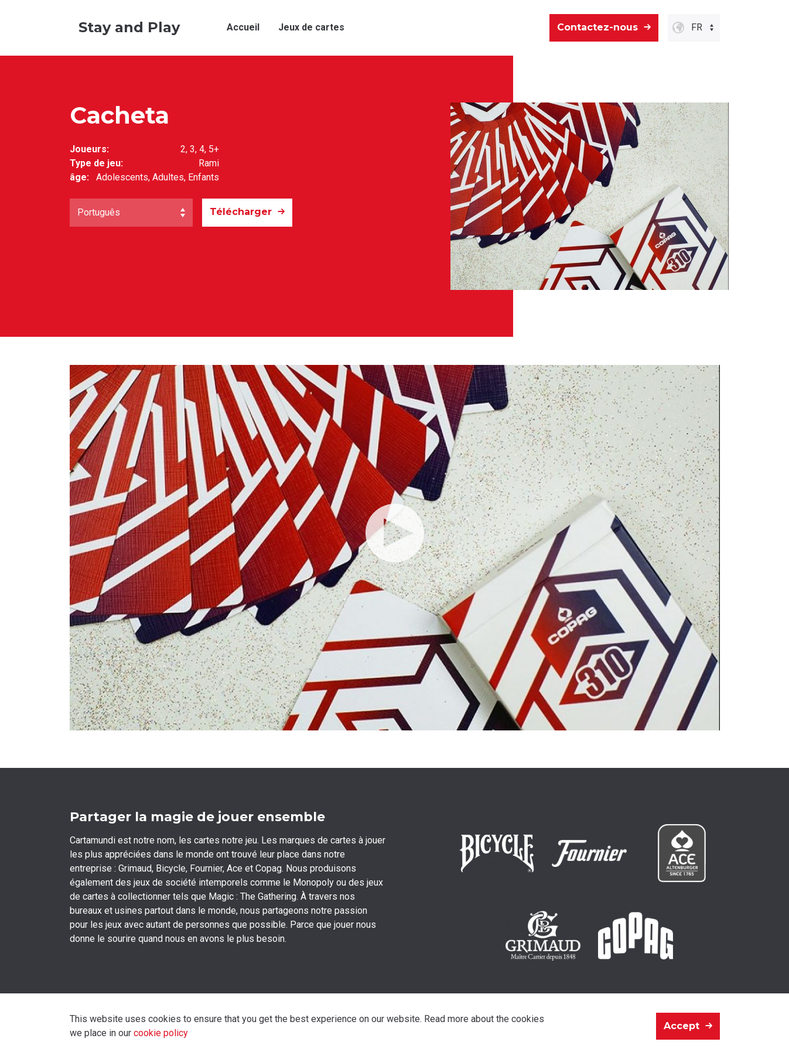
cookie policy (161, 1032)
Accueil (243, 27)
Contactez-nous (597, 27)
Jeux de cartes (311, 27)
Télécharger (241, 211)
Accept (681, 1025)
